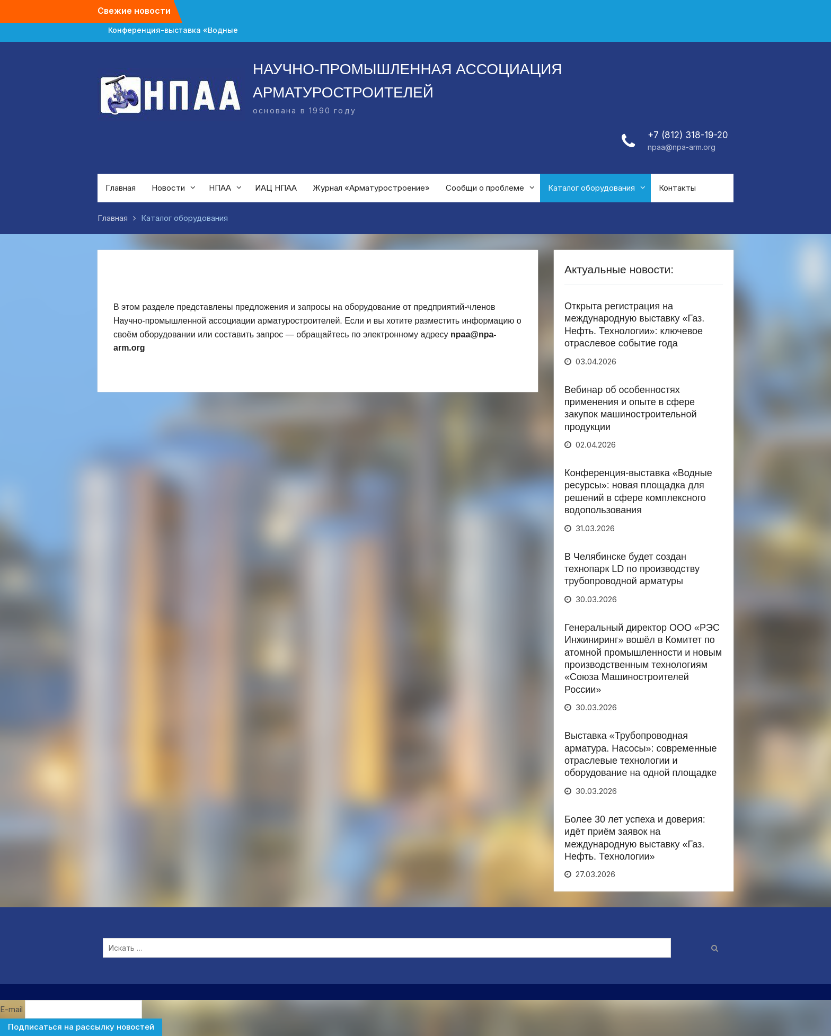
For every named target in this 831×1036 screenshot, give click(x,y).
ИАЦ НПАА (276, 188)
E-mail (11, 1009)
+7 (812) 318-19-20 (688, 135)
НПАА (220, 188)
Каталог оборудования (591, 188)
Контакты (677, 188)
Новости (168, 188)
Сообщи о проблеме (485, 188)
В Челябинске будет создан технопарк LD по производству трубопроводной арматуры (632, 569)
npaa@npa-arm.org (681, 146)
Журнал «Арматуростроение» (371, 188)
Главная (120, 188)
